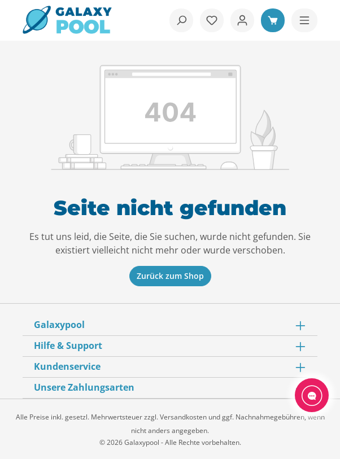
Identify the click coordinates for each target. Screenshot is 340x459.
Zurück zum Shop (170, 275)
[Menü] (304, 20)
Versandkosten (183, 417)
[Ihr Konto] (242, 20)
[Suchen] (181, 20)
